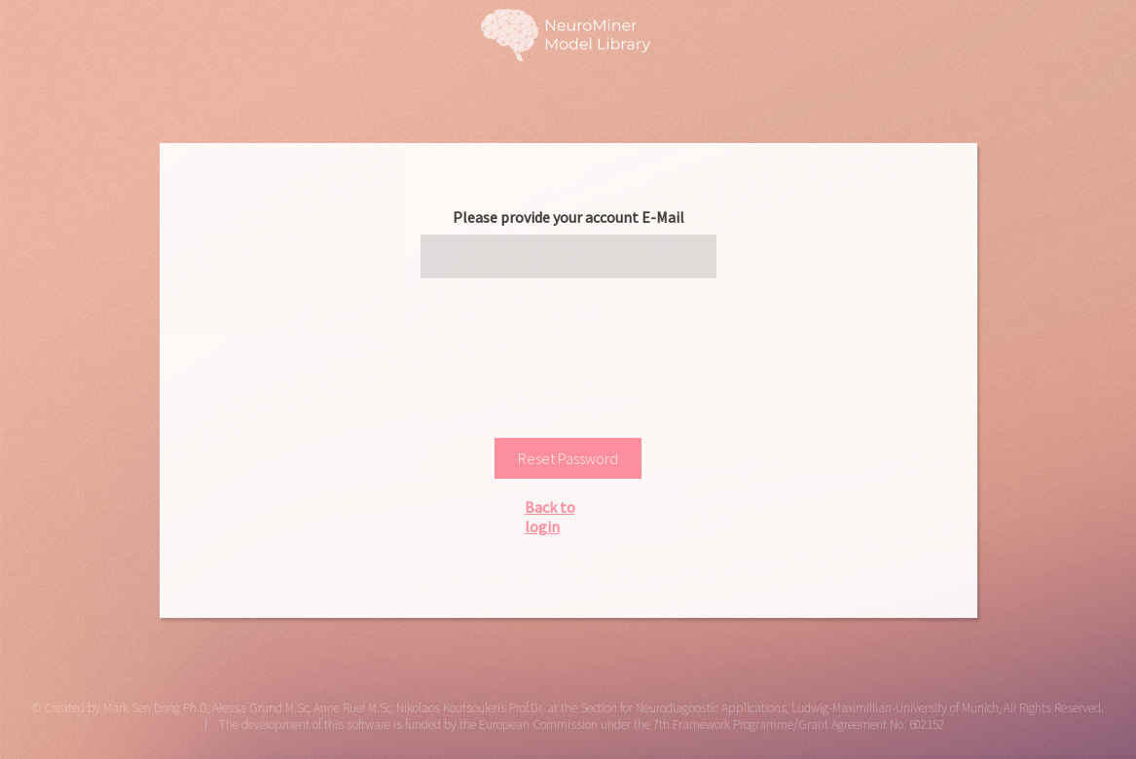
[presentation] (568, 351)
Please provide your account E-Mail (568, 217)
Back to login (550, 516)
